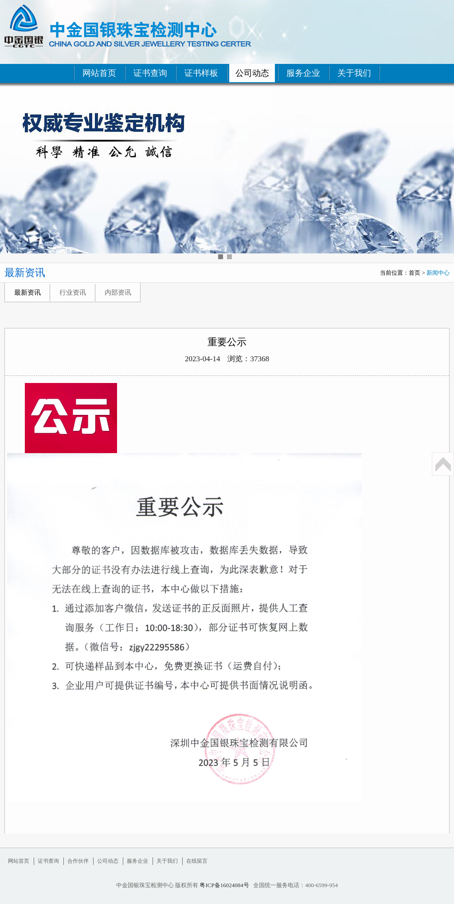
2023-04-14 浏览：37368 (227, 359)
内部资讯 (118, 292)
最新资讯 (27, 292)
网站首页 (99, 73)
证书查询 (150, 73)
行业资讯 (72, 292)
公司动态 (252, 73)
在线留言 (196, 861)
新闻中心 (438, 272)
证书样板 (201, 73)
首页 (414, 272)
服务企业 (303, 73)
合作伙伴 (78, 861)
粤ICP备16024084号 (224, 885)
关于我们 (354, 73)
